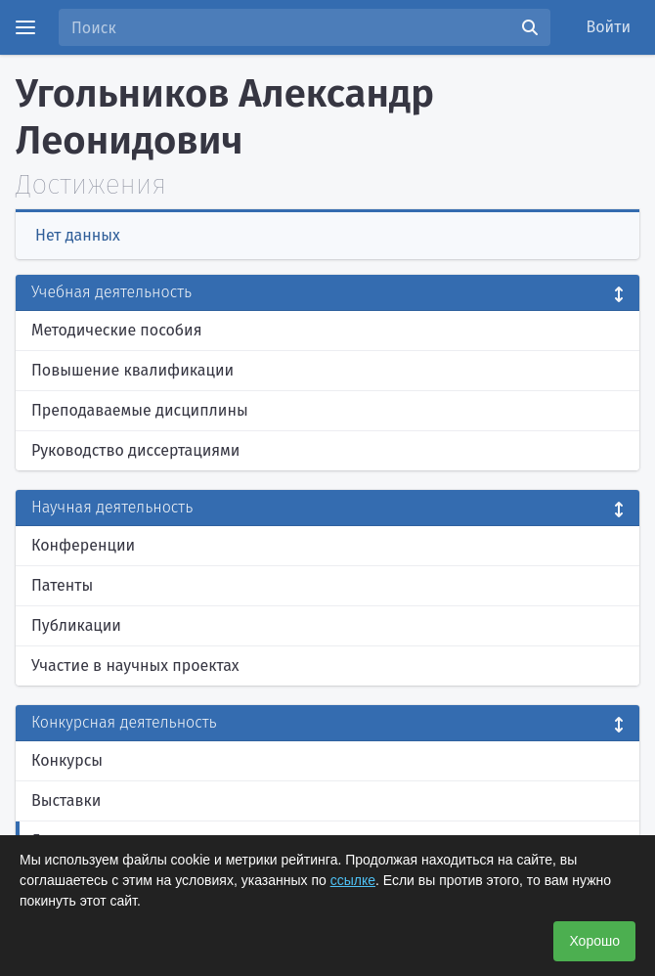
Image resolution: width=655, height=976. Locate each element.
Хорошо (594, 941)
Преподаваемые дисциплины (139, 410)
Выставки (66, 800)
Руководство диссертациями (135, 450)
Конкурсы (67, 760)
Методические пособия (116, 330)
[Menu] (25, 27)
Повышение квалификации (132, 370)
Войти (609, 27)
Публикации (76, 625)
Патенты (62, 585)
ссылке (352, 880)
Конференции (83, 545)
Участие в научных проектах (135, 665)
